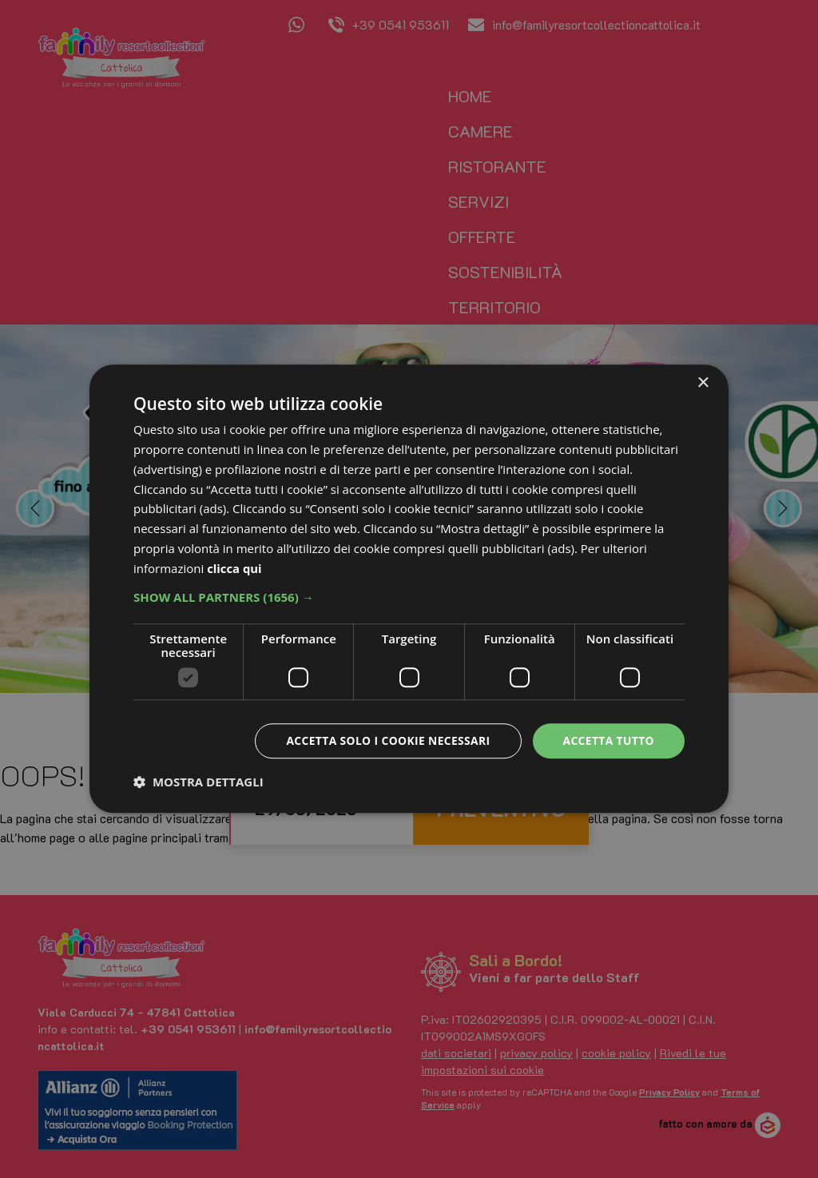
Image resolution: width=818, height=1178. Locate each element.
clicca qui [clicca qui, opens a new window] (234, 568)
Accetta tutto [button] (608, 740)
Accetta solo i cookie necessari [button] (385, 740)
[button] (409, 597)
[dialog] (409, 589)
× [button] (703, 383)
